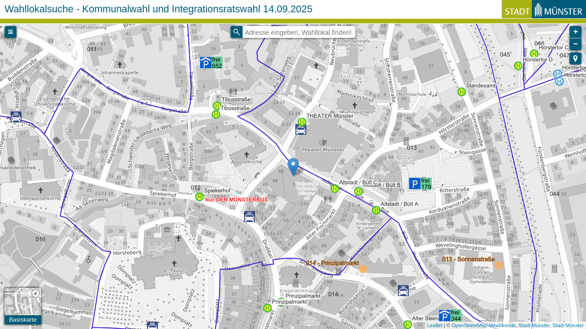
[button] (575, 58)
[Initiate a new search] (237, 32)
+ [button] (575, 32)
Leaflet (434, 325)
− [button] (575, 44)
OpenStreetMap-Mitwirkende (483, 325)
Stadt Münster (534, 325)
